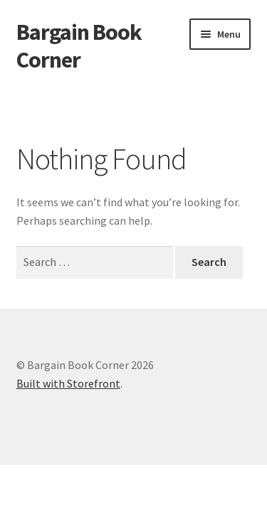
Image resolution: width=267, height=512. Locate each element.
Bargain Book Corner (79, 46)
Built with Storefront (68, 383)
